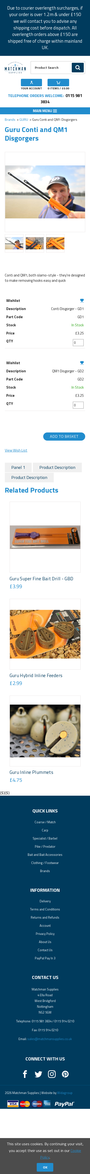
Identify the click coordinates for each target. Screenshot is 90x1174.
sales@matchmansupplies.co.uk (49, 1104)
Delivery (45, 966)
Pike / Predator (45, 911)
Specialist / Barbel (45, 903)
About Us (45, 1007)
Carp (45, 895)
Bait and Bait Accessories (45, 919)
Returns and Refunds (45, 982)
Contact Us (45, 1015)
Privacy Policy (45, 998)
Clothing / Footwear (45, 928)
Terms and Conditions (45, 974)
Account (45, 990)
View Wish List (16, 450)
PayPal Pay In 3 (45, 1023)
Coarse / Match (45, 887)
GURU (23, 119)
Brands (10, 119)
